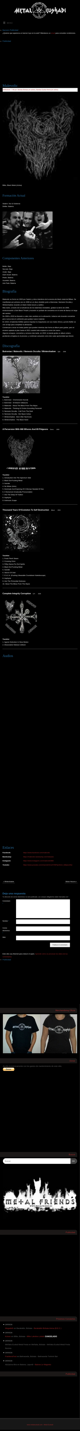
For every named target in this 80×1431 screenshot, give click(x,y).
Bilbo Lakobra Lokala (35, 1336)
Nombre (6, 921)
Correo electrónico (6, 930)
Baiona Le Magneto (43, 1364)
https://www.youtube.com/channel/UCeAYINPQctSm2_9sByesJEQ (47, 865)
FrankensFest (11, 1356)
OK (72, 1160)
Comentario (6, 902)
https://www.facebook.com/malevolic (36, 853)
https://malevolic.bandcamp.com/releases (38, 857)
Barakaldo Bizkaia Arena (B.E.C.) (47, 1328)
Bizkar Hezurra (71, 881)
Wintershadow (8, 881)
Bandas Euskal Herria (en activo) (47, 90)
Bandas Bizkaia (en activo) (26, 90)
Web (4, 937)
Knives (8, 1336)
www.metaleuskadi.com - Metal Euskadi (40, 1425)
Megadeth (9, 1328)
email (53, 33)
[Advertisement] (41, 60)
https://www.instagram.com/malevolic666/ (38, 861)
